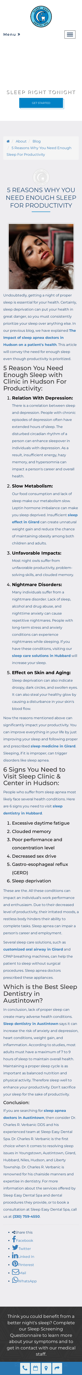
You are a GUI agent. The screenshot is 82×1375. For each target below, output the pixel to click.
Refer (57, 1368)
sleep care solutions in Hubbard (41, 656)
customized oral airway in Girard (33, 949)
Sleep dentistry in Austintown (30, 1024)
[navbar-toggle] (70, 34)
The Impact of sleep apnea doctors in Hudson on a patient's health (39, 337)
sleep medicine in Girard (53, 746)
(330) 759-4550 (26, 1216)
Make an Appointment (36, 1368)
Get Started (41, 103)
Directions (46, 1368)
